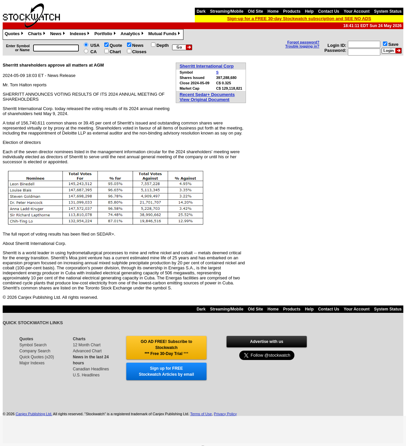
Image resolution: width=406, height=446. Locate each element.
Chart (115, 51)
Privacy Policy (225, 414)
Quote (116, 45)
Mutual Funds (165, 34)
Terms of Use (201, 414)
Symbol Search (32, 345)
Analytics (133, 34)
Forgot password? (303, 42)
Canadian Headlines (91, 369)
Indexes (80, 34)
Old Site (255, 11)
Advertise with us (266, 341)
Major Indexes (31, 363)
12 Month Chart (87, 345)
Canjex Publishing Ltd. (34, 414)
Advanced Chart (87, 351)
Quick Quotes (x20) (36, 357)
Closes (139, 51)
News (58, 34)
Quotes (15, 34)
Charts (37, 34)
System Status (388, 11)
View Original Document (204, 99)
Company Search (34, 351)
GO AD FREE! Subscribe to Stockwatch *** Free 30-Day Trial (166, 347)
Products (291, 11)
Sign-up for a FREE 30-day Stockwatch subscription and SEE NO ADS (299, 18)
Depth (162, 45)
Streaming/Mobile (226, 11)
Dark (201, 11)
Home (273, 11)
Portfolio (105, 34)
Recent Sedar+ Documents (207, 94)
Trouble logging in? (302, 46)
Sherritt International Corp (206, 66)
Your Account (357, 11)
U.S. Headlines (86, 375)
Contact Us (328, 11)
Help (309, 11)
